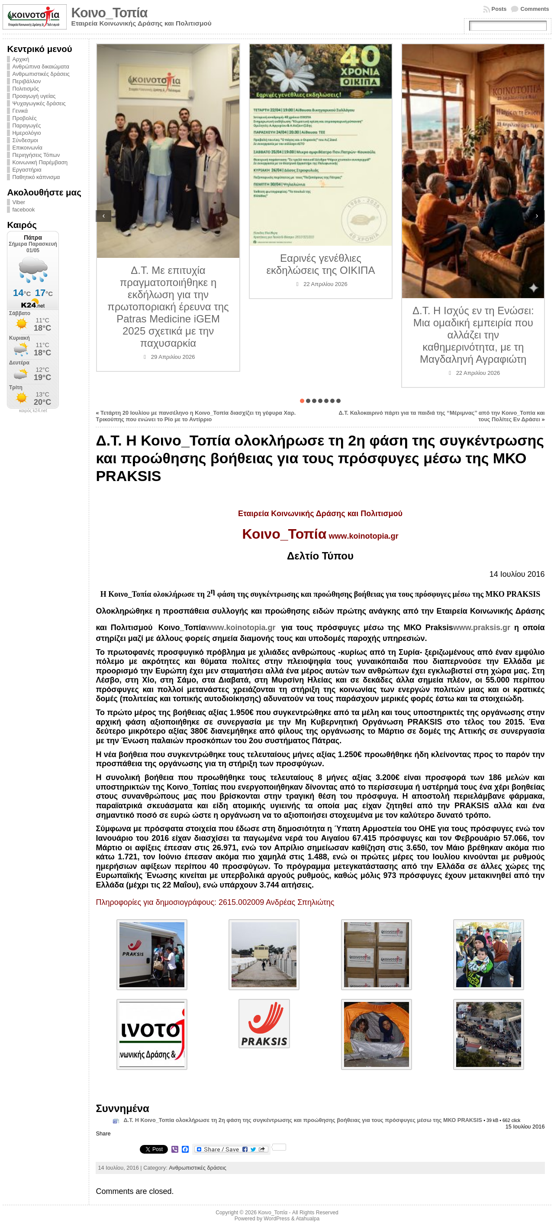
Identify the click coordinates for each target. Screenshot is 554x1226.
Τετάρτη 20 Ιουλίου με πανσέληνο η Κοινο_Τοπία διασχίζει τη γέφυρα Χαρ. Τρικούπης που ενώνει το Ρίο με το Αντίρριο (196, 416)
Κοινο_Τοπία (109, 12)
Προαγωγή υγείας (33, 96)
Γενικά (20, 110)
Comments (534, 9)
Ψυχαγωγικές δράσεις (38, 103)
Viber (18, 202)
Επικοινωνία (27, 147)
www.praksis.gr (481, 627)
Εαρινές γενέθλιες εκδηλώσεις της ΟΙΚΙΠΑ (320, 264)
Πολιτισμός (25, 88)
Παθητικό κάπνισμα (36, 177)
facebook (23, 209)
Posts (499, 9)
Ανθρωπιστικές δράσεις (41, 74)
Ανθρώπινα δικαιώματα (40, 66)
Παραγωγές (26, 125)
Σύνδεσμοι (25, 140)
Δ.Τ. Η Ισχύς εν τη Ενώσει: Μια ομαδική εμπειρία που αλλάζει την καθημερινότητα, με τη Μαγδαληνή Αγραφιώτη (473, 335)
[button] (302, 401)
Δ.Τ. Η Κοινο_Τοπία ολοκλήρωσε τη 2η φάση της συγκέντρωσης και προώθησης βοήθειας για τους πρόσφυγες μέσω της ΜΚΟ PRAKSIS (302, 1120)
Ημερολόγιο (26, 133)
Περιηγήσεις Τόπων (36, 155)
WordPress (277, 1219)
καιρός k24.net (33, 411)
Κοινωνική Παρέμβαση (40, 162)
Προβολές (24, 118)
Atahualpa (307, 1219)
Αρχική (20, 59)
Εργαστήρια (26, 169)
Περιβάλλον (26, 81)
